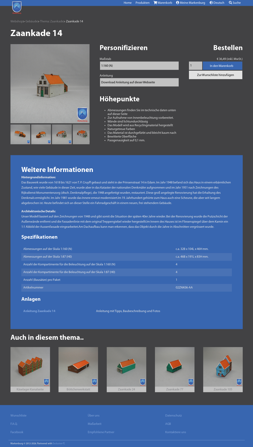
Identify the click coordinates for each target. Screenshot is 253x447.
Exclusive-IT (58, 443)
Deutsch (217, 3)
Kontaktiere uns (175, 432)
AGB (168, 424)
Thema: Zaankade (51, 21)
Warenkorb (163, 3)
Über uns (93, 415)
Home (128, 3)
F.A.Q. (13, 424)
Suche (235, 3)
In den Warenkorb (221, 66)
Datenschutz (173, 415)
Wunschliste (18, 415)
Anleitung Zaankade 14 (39, 311)
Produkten (143, 3)
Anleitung (106, 75)
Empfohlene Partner (101, 432)
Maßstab (105, 59)
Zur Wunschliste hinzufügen (215, 75)
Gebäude (31, 21)
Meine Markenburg (190, 3)
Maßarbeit (94, 424)
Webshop (16, 21)
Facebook (16, 432)
